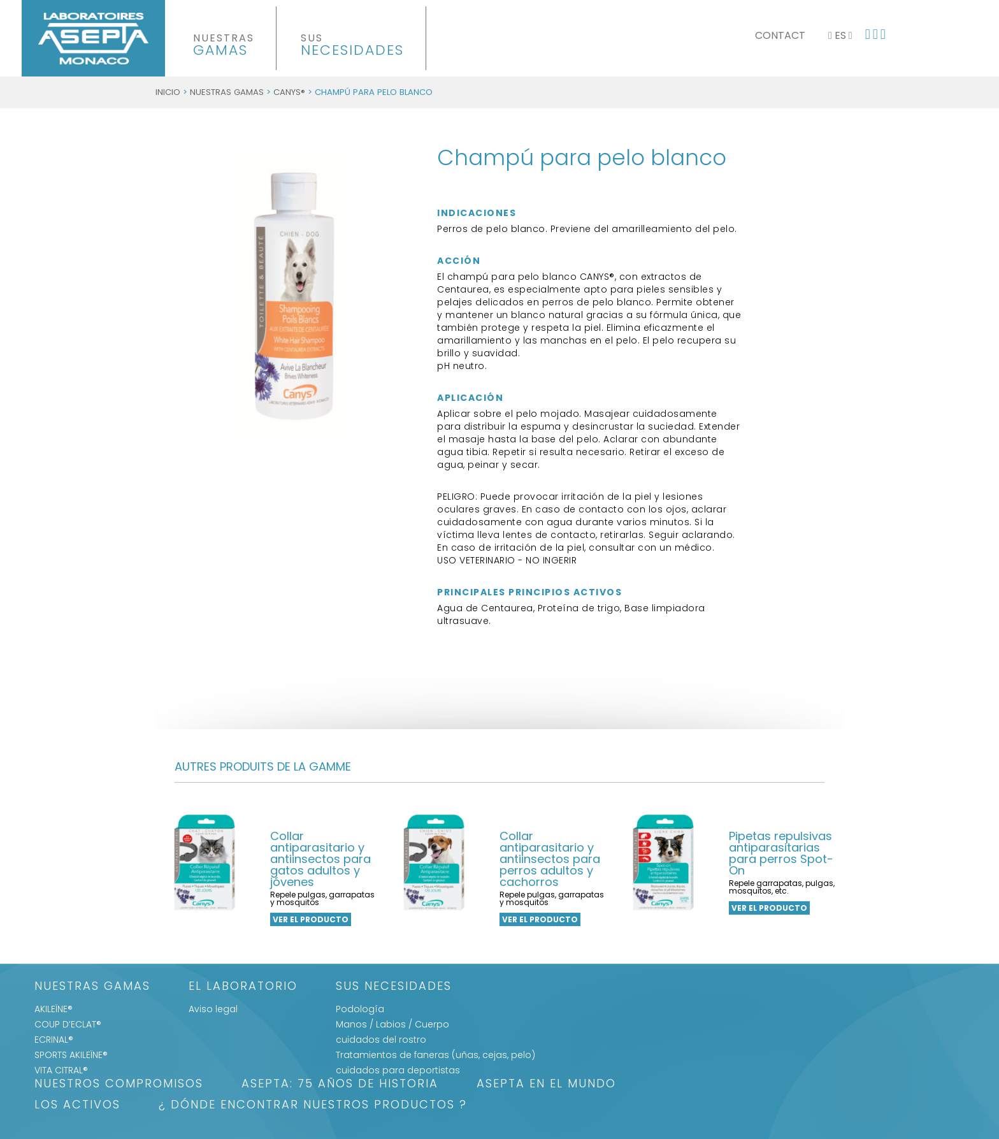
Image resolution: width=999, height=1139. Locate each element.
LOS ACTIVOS (77, 1105)
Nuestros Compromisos (118, 1084)
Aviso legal (213, 1009)
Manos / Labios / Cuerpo (392, 1024)
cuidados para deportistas (398, 1070)
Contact (780, 35)
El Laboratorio (243, 987)
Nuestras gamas (227, 92)
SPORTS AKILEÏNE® (71, 1054)
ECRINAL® (53, 1039)
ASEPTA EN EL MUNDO (546, 1084)
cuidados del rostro (381, 1039)
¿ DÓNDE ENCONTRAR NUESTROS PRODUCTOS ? (313, 1105)
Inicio (167, 92)
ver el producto (311, 919)
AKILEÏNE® (53, 1009)
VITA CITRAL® (61, 1070)
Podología (360, 1009)
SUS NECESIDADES (394, 987)
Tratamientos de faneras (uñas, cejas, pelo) (435, 1054)
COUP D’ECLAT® (67, 1024)
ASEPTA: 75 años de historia (339, 1084)
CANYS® (289, 92)
